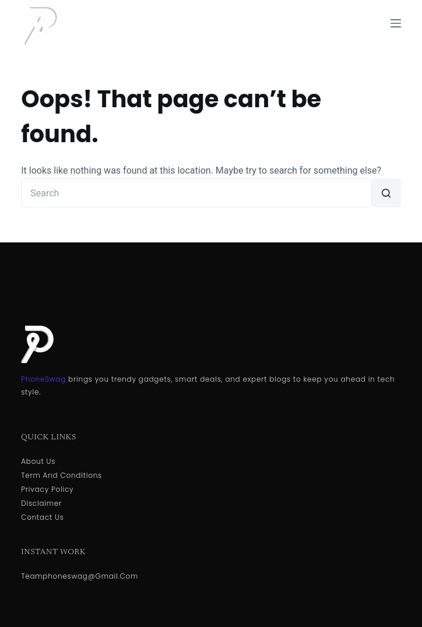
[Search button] (386, 192)
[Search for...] (196, 192)
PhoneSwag (43, 379)
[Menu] (396, 23)
